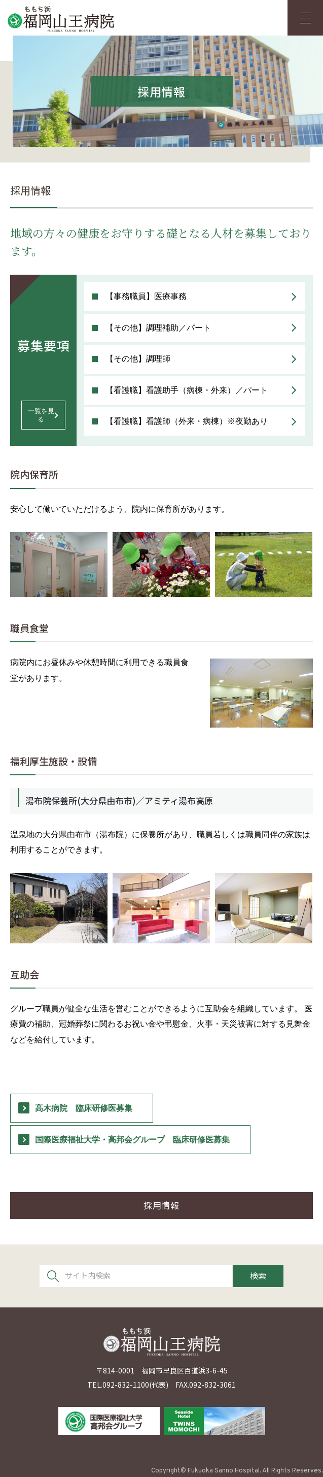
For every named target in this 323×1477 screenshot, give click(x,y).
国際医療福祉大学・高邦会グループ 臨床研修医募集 (132, 1139)
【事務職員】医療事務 (146, 296)
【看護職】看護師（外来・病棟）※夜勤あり (186, 421)
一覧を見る (41, 415)
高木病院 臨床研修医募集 (83, 1108)
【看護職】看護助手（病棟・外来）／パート (186, 390)
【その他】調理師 (137, 358)
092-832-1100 (125, 1385)
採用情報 (161, 1205)
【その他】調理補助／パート (158, 327)
